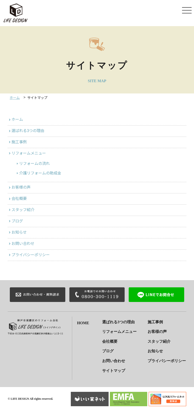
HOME (83, 322)
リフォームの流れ (34, 164)
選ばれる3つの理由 (27, 131)
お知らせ (19, 232)
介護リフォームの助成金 (40, 173)
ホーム (15, 98)
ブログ (17, 221)
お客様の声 (21, 187)
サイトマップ (113, 371)
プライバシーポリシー (30, 255)
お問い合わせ (22, 244)
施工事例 (19, 142)
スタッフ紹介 (22, 210)
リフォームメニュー (28, 153)
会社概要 (19, 199)
